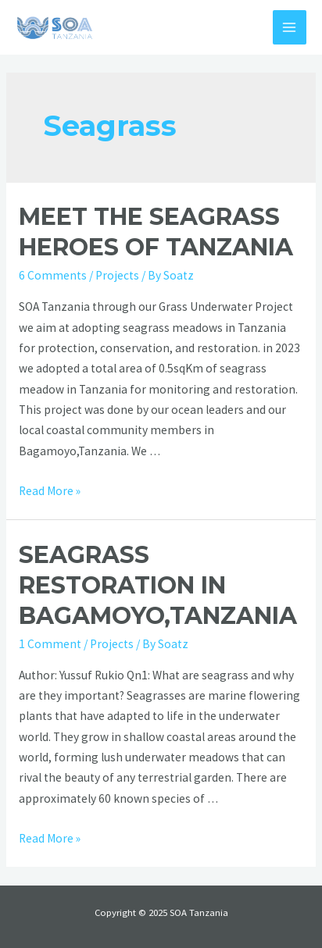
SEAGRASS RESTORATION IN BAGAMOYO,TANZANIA (158, 585)
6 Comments (53, 275)
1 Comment (50, 643)
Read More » (49, 490)
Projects (117, 275)
